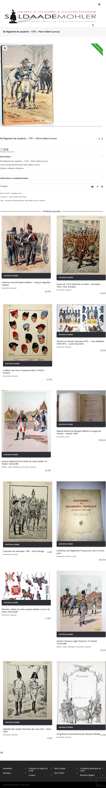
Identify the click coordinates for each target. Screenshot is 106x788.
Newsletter (7, 768)
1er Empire (8, 200)
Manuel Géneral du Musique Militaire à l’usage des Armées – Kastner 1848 (79, 432)
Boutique (7, 773)
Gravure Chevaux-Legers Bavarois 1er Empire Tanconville (77, 642)
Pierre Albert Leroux (31, 200)
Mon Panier (59, 773)
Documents (22, 197)
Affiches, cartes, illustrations (11, 467)
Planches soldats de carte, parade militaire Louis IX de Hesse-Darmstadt (26, 610)
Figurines (13, 615)
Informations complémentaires (14, 178)
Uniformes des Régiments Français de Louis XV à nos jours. (80, 551)
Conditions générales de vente (90, 769)
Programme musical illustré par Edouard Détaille (78, 734)
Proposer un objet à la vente (38, 769)
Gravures (13, 288)
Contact (32, 775)
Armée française (18, 200)
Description (5, 157)
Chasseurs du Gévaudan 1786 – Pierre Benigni (23, 551)
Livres (67, 437)
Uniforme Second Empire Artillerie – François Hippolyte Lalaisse (26, 283)
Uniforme (42, 200)
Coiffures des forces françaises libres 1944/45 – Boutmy (24, 371)
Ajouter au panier (11, 276)
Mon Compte (59, 768)
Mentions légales (87, 775)
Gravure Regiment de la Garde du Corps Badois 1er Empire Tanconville (24, 462)
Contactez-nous (16, 193)
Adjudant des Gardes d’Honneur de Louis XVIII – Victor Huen (27, 730)
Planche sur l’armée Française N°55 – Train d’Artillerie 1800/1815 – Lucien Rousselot (80, 342)
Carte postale (13, 197)
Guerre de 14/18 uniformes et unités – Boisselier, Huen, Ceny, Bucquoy (78, 285)
